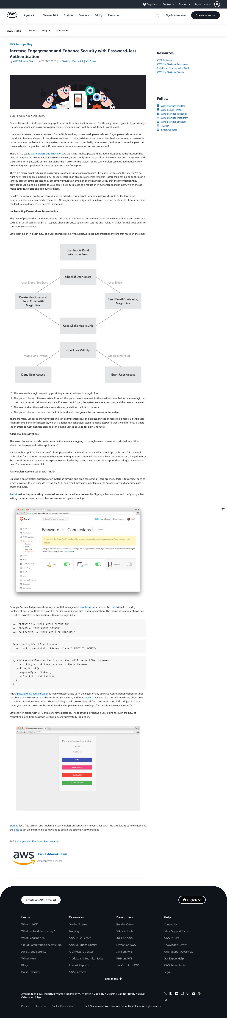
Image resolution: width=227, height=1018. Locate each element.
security (54, 841)
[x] (165, 994)
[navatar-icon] (217, 4)
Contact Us (171, 924)
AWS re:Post (171, 938)
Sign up (14, 825)
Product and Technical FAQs (86, 958)
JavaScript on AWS (128, 965)
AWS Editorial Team (24, 61)
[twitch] (188, 994)
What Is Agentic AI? (33, 938)
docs (16, 829)
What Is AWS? (29, 924)
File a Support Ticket (176, 931)
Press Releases (30, 972)
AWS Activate (164, 60)
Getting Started (78, 924)
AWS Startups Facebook (172, 113)
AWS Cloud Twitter (169, 109)
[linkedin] (176, 994)
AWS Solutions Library (83, 945)
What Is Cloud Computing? (38, 931)
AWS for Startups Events (170, 72)
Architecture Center (81, 951)
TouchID (88, 697)
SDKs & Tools (124, 931)
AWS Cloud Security (33, 951)
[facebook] (171, 994)
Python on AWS (126, 945)
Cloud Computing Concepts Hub (41, 945)
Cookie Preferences (62, 1006)
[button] (220, 4)
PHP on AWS (124, 958)
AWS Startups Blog (21, 44)
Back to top (113, 978)
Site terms (40, 1006)
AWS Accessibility (175, 965)
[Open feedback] (223, 509)
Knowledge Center (175, 945)
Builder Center (125, 924)
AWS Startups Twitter (171, 105)
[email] (165, 1001)
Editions (60, 30)
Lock (113, 606)
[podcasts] (199, 994)
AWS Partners (77, 972)
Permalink (78, 61)
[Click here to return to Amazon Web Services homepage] (12, 17)
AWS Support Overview (178, 951)
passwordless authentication (46, 153)
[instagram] (182, 994)
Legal (167, 972)
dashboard (86, 606)
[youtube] (193, 994)
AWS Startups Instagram (172, 117)
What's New (28, 958)
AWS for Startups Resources (172, 64)
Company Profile (26, 841)
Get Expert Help (174, 958)
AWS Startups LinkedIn (171, 121)
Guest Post (43, 841)
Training (74, 931)
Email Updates (167, 129)
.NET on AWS (124, 938)
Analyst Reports (79, 965)
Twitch (163, 125)
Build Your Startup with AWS (173, 68)
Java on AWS (124, 951)
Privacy (25, 1006)
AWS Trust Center (80, 938)
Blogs (45, 30)
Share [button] (91, 61)
